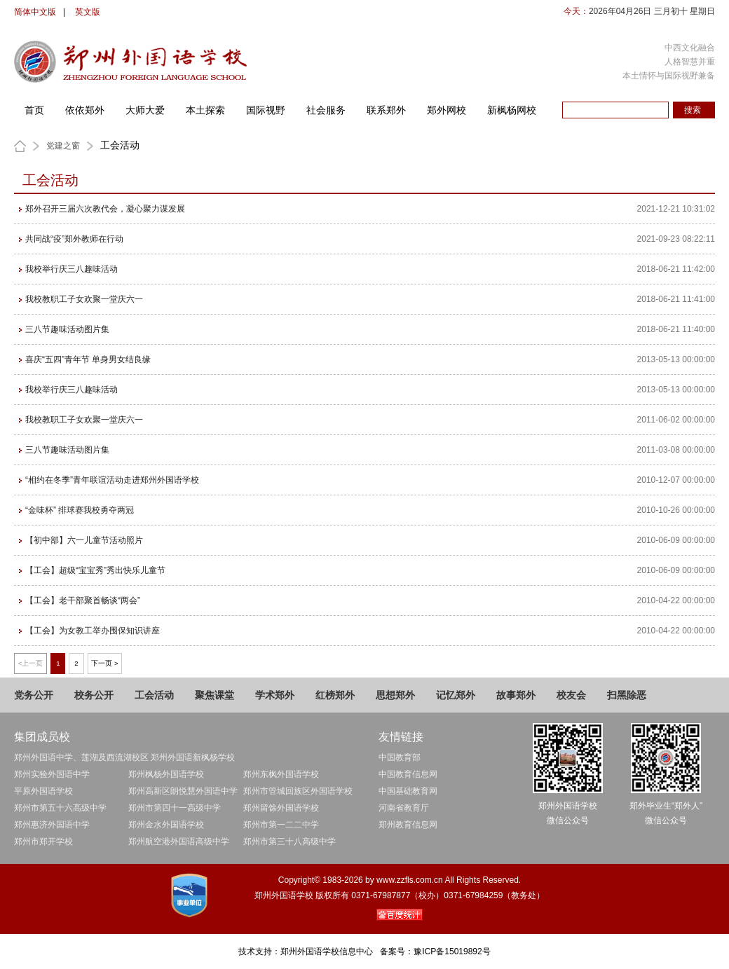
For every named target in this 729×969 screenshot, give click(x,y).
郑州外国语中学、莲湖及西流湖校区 (81, 757)
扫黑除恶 (626, 695)
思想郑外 (395, 695)
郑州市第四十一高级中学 (174, 808)
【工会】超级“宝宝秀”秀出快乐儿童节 (95, 570)
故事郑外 (516, 695)
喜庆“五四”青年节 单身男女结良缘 (88, 359)
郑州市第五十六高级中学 (60, 808)
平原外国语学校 (43, 791)
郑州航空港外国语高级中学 (178, 841)
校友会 (571, 695)
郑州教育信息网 (408, 825)
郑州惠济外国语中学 (52, 825)
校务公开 (94, 695)
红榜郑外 (335, 695)
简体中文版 (35, 12)
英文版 (87, 12)
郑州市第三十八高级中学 (289, 841)
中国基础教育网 (408, 791)
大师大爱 (145, 110)
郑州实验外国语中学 (52, 774)
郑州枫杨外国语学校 (166, 774)
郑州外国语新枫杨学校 (193, 757)
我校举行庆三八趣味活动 (71, 269)
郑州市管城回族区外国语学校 (298, 791)
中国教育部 (400, 757)
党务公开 (33, 695)
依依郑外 (84, 110)
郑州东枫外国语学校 (281, 774)
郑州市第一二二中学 (281, 825)
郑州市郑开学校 (43, 841)
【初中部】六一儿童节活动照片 (84, 540)
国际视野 (265, 110)
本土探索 (205, 110)
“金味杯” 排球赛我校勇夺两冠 (79, 510)
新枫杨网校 (511, 110)
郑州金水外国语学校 (166, 825)
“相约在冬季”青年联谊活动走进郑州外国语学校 (112, 480)
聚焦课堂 (214, 695)
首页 (34, 110)
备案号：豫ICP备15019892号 (435, 951)
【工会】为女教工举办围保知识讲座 (92, 630)
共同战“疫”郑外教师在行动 (74, 239)
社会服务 (326, 110)
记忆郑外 (455, 695)
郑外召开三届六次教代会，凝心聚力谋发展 (105, 209)
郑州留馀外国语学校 (281, 808)
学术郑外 (274, 695)
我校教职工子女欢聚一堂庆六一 (84, 299)
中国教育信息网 (408, 774)
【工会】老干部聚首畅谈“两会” (82, 600)
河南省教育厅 (404, 808)
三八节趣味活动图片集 (67, 329)
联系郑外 (386, 110)
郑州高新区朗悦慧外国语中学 (183, 791)
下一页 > (104, 663)
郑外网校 (446, 110)
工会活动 (154, 695)
